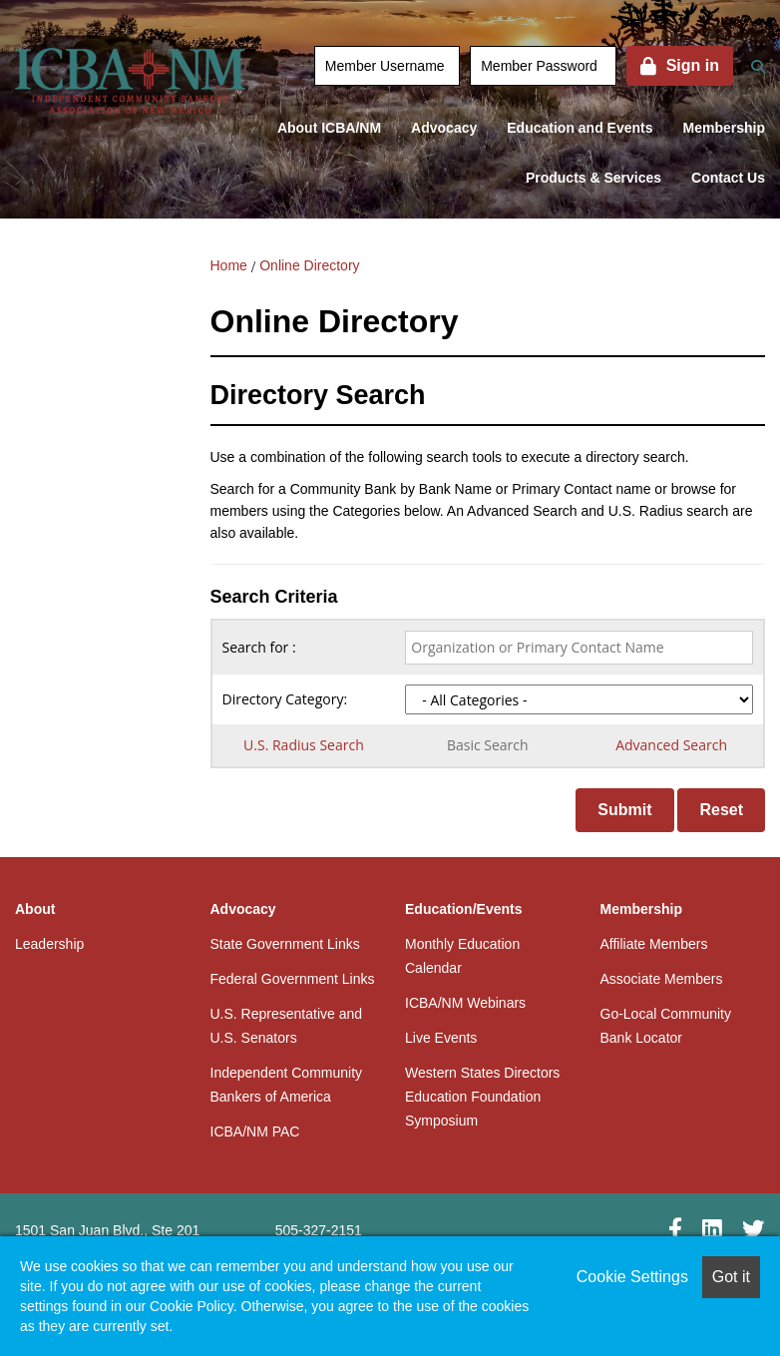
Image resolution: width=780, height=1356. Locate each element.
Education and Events (579, 128)
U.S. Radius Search (303, 744)
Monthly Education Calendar (462, 956)
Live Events (441, 1038)
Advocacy (444, 128)
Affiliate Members (654, 944)
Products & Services (593, 178)
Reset (721, 809)
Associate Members (661, 979)
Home (228, 265)
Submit (624, 809)
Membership (724, 128)
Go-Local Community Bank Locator (666, 1026)
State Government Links (285, 944)
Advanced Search (671, 744)
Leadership (49, 944)
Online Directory (309, 265)
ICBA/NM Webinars (465, 1003)
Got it (731, 1276)
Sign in (692, 65)
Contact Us (728, 178)
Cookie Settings (632, 1276)
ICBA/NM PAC (255, 1131)
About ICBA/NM (329, 128)
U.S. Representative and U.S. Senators (286, 1026)
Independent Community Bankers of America (286, 1085)
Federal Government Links (292, 979)
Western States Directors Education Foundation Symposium (482, 1097)
